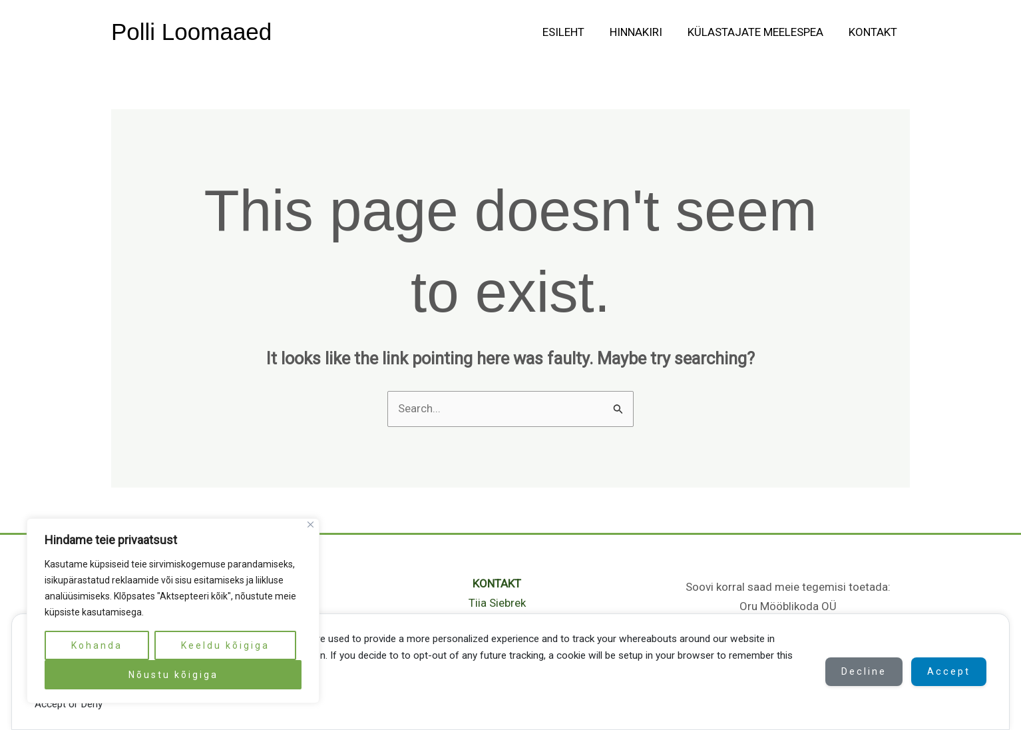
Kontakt (874, 32)
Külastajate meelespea (759, 32)
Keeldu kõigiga (225, 645)
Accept (948, 671)
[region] (173, 610)
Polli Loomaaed (191, 32)
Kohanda (96, 645)
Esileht (573, 32)
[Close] (310, 525)
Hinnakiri (642, 32)
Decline (861, 671)
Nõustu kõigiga (173, 674)
